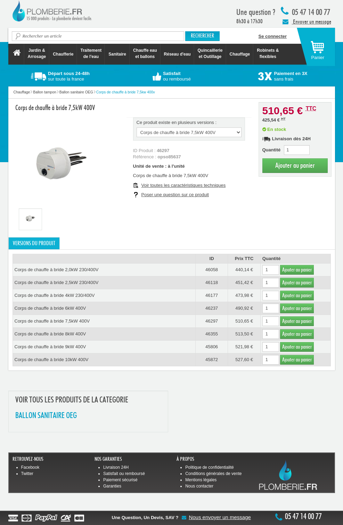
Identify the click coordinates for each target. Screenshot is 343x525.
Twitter (27, 473)
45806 (211, 346)
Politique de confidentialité (209, 467)
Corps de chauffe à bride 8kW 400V (50, 333)
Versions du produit (34, 243)
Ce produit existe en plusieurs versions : (177, 122)
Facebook (30, 467)
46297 (211, 321)
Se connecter (273, 36)
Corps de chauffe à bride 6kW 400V (50, 308)
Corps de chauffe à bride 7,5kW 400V (52, 321)
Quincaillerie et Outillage (210, 53)
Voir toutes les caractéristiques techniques (183, 185)
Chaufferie (63, 54)
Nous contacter (199, 486)
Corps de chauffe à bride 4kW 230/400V (55, 295)
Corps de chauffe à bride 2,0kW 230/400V (57, 269)
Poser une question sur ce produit (175, 194)
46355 (211, 333)
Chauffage (240, 54)
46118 (211, 282)
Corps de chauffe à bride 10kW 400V (52, 359)
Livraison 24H (116, 467)
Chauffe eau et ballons (145, 53)
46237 (211, 308)
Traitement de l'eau (91, 53)
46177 (211, 295)
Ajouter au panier (295, 165)
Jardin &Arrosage (37, 53)
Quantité (271, 149)
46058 (211, 269)
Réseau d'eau (177, 54)
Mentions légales (201, 479)
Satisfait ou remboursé (124, 473)
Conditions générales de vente (213, 473)
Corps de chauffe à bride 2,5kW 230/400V (57, 282)
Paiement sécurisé (120, 479)
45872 (211, 359)
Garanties (112, 486)
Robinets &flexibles (268, 53)
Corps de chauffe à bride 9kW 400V (50, 346)
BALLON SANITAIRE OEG (46, 416)
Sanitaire (117, 54)
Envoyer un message (307, 21)
